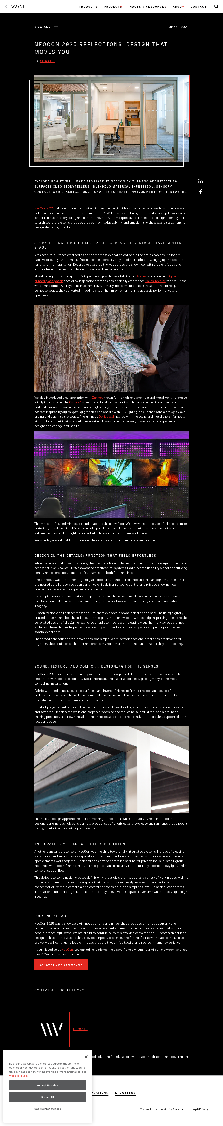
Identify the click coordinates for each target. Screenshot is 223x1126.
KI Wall (47, 61)
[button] (88, 6)
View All (42, 26)
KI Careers (125, 1092)
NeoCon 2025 (44, 208)
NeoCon (67, 949)
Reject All (47, 1097)
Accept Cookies (47, 1085)
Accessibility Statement (170, 1109)
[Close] (86, 1057)
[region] (47, 1086)
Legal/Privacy (200, 1109)
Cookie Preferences (47, 1108)
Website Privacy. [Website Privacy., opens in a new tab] (18, 1075)
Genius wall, (107, 416)
